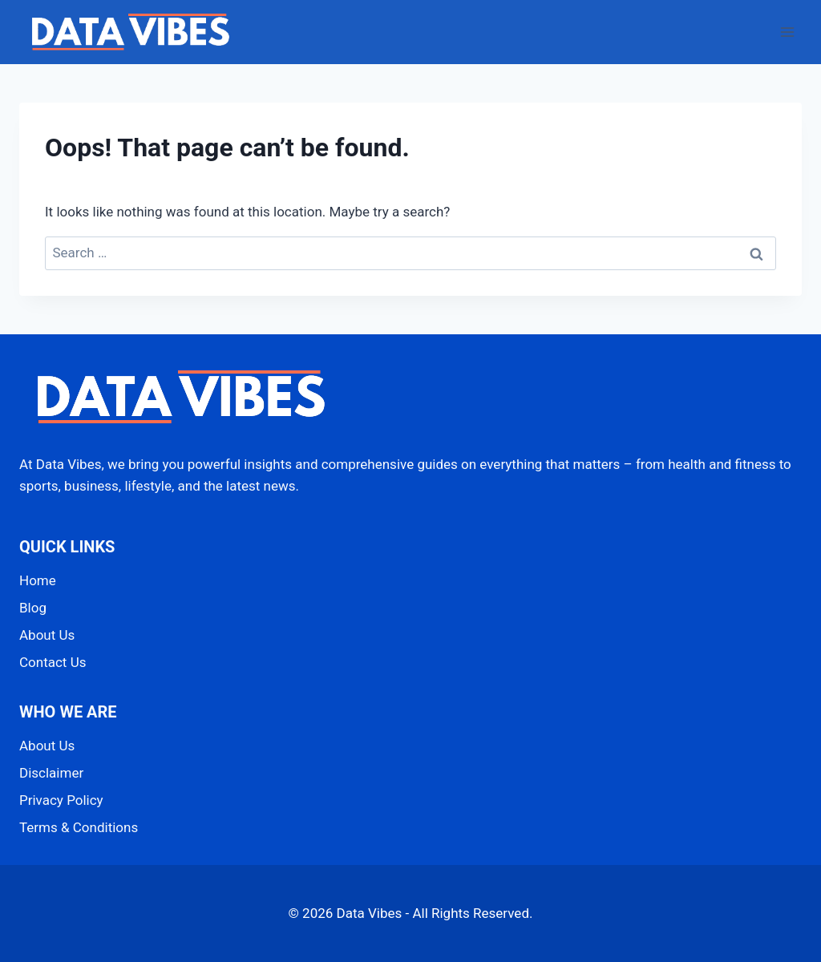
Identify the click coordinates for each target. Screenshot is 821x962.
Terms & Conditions (78, 827)
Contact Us (52, 662)
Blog (33, 608)
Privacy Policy (61, 800)
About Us (47, 635)
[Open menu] (787, 31)
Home (37, 580)
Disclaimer (51, 773)
